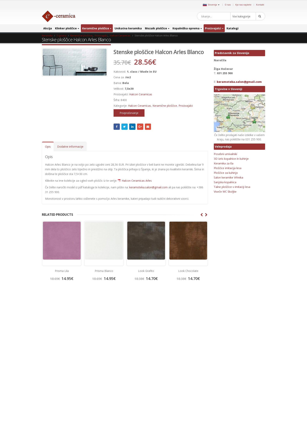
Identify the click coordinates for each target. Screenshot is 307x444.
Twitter (124, 127)
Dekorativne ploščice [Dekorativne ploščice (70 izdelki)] (226, 322)
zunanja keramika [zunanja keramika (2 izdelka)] (224, 433)
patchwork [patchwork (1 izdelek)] (241, 390)
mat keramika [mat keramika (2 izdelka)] (222, 378)
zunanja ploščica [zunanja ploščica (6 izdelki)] (245, 433)
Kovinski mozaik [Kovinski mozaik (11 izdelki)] (247, 366)
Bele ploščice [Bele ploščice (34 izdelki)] (237, 316)
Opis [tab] (48, 146)
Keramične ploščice (95, 28)
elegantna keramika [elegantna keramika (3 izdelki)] (250, 322)
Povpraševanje (129, 113)
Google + (140, 127)
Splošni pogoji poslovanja (59, 333)
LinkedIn (132, 127)
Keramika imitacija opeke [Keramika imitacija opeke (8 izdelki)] (228, 353)
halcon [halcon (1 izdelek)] (230, 329)
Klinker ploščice (66, 28)
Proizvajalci (213, 28)
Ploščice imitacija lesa (227, 168)
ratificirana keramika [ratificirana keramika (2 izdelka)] (225, 415)
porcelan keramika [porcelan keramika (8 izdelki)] (225, 403)
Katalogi (232, 28)
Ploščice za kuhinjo (226, 173)
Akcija (47, 28)
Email (148, 127)
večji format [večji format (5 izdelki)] (250, 427)
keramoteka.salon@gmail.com (148, 187)
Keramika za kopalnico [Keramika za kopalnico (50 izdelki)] (251, 359)
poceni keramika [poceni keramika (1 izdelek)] (223, 396)
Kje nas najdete (243, 4)
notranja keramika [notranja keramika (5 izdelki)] (246, 384)
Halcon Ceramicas (140, 94)
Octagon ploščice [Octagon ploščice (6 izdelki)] (224, 390)
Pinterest (173, 318)
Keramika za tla (223, 163)
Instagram (180, 318)
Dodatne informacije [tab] (70, 146)
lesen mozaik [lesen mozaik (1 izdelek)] (221, 372)
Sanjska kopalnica (225, 182)
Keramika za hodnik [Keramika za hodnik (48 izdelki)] (225, 359)
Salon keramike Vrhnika (228, 177)
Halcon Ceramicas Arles (137, 180)
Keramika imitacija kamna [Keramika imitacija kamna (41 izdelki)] (228, 341)
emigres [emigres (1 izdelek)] (219, 329)
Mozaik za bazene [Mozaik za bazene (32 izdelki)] (224, 384)
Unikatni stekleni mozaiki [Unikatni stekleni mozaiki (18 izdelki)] (228, 427)
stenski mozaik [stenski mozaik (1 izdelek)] (247, 415)
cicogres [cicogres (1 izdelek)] (251, 316)
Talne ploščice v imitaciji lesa (232, 187)
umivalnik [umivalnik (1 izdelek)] (239, 421)
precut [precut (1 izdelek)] (218, 409)
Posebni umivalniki (225, 154)
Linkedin (186, 318)
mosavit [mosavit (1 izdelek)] (236, 378)
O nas (228, 4)
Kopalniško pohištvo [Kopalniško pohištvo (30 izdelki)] (225, 366)
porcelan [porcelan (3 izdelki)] (240, 396)
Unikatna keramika (128, 28)
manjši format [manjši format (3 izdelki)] (239, 372)
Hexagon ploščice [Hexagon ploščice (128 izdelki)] (224, 335)
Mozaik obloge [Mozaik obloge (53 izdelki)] (251, 378)
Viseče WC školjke (225, 191)
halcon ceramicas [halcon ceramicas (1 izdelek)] (246, 329)
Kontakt (260, 4)
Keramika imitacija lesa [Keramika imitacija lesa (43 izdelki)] (227, 347)
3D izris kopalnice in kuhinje (231, 159)
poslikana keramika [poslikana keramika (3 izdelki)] (248, 403)
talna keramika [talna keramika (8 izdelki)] (222, 421)
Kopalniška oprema (186, 28)
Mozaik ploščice (156, 28)
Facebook (117, 127)
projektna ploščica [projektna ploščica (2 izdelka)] (234, 409)
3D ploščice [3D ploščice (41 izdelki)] (221, 316)
